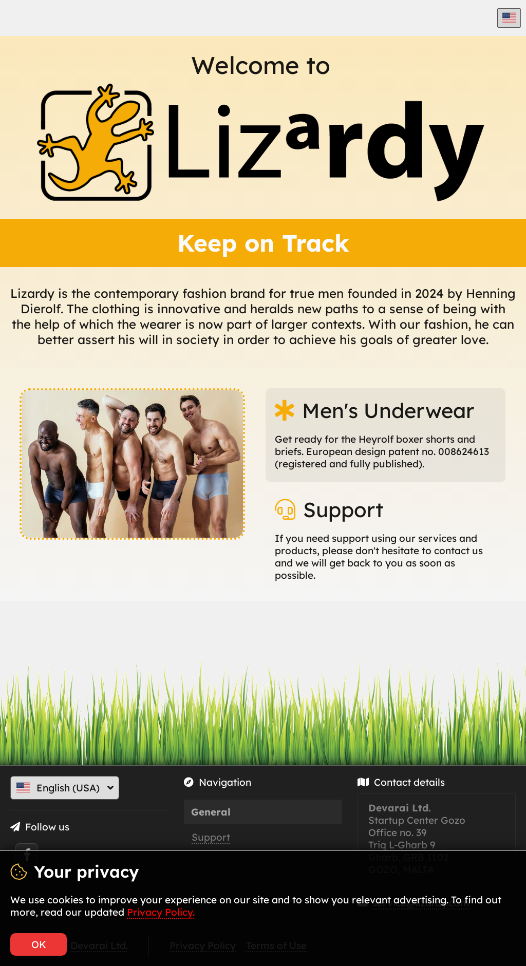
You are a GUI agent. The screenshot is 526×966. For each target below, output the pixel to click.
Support (211, 837)
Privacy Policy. (161, 912)
